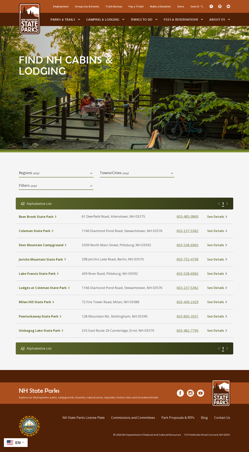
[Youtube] (228, 6)
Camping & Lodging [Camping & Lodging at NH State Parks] (102, 19)
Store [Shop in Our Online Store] (180, 6)
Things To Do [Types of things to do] (142, 19)
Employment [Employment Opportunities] (60, 6)
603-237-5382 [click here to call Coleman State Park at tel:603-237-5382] (187, 231)
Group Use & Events (87, 6)
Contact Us (222, 417)
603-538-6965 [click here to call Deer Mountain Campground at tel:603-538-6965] (187, 245)
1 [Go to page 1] (223, 203)
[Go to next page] (227, 203)
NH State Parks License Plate (83, 417)
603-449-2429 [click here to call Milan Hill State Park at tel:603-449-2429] (187, 302)
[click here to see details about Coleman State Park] (47, 231)
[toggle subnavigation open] (79, 19)
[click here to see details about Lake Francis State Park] (47, 273)
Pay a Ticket (136, 6)
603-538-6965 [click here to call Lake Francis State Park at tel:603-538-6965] (187, 273)
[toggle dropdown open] (91, 173)
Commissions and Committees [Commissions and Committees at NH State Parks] (133, 417)
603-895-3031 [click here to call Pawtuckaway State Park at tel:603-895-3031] (187, 316)
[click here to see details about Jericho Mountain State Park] (47, 259)
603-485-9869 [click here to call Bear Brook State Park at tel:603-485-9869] (187, 216)
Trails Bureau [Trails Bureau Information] (113, 6)
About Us (217, 19)
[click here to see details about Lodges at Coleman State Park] (47, 288)
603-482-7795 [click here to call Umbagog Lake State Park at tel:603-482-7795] (187, 330)
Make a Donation (160, 6)
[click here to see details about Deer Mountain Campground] (47, 245)
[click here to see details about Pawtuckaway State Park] (47, 316)
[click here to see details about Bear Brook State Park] (47, 217)
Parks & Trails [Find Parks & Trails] (63, 19)
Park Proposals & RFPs (178, 417)
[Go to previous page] (218, 203)
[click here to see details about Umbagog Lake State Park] (47, 330)
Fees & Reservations (181, 19)
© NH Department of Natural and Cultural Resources (171, 434)
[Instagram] (220, 6)
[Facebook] (211, 6)
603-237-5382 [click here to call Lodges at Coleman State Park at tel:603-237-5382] (187, 287)
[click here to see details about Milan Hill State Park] (47, 302)
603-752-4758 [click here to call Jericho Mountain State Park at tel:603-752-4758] (187, 259)
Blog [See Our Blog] (204, 417)
